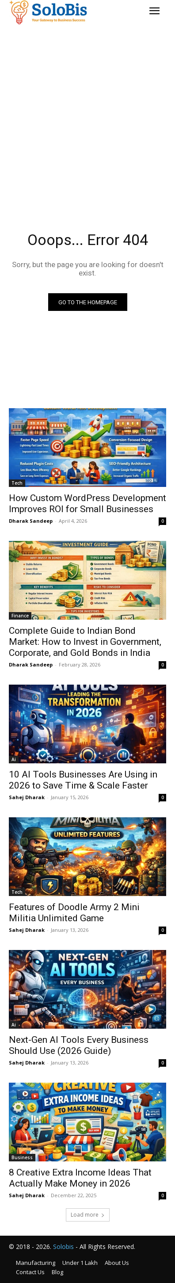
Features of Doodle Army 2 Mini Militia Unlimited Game (74, 912)
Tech (17, 483)
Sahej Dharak (27, 797)
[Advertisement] (87, 115)
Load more (88, 1214)
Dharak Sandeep (31, 520)
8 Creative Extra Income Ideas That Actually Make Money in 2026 (80, 1178)
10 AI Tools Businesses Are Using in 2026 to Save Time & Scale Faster (83, 780)
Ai (13, 759)
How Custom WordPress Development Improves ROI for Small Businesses (87, 503)
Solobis (63, 1246)
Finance (20, 616)
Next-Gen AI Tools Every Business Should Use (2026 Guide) (78, 1045)
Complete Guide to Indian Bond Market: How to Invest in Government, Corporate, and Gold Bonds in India (85, 641)
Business (22, 1157)
